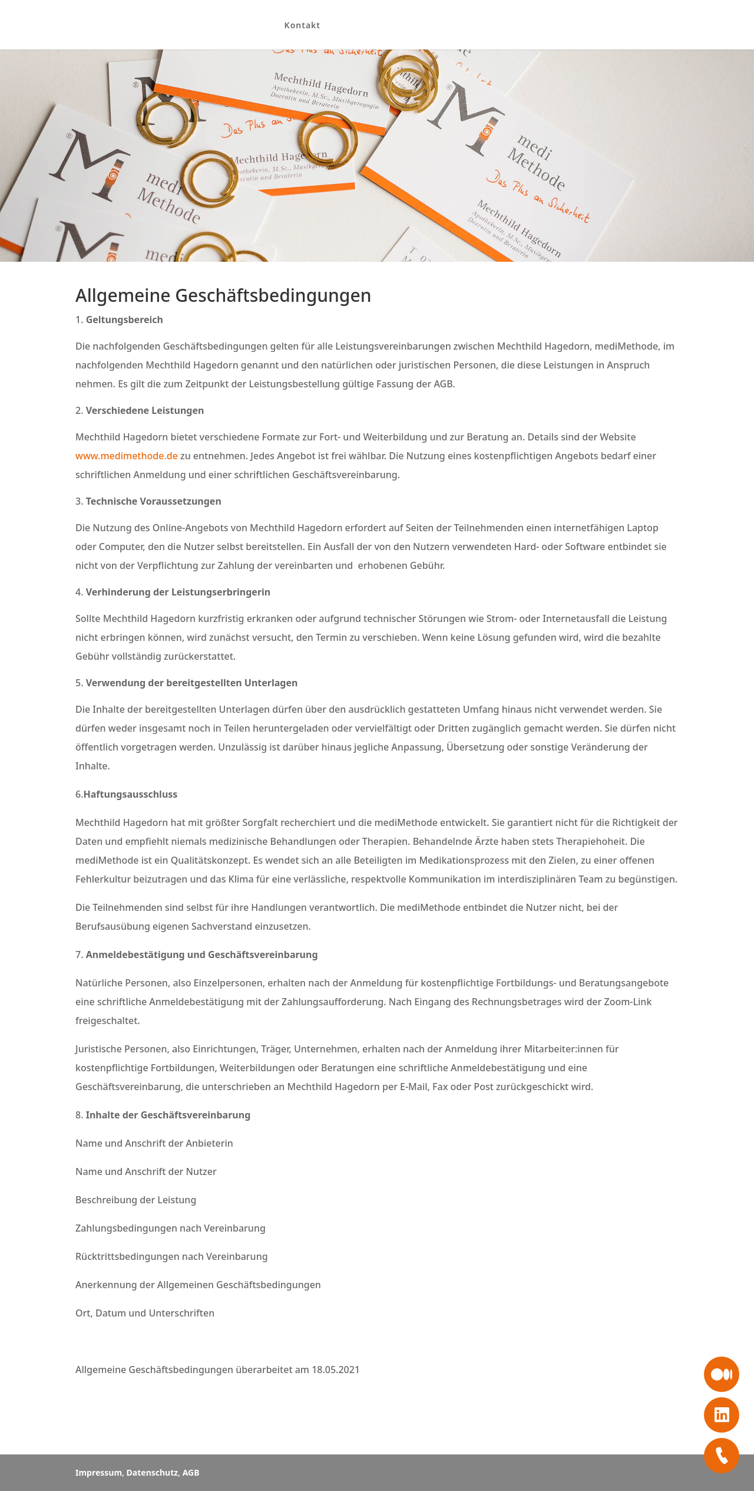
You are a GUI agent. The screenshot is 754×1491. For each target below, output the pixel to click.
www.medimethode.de (126, 455)
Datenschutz (152, 1472)
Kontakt (294, 26)
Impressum (98, 1472)
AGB (191, 1472)
